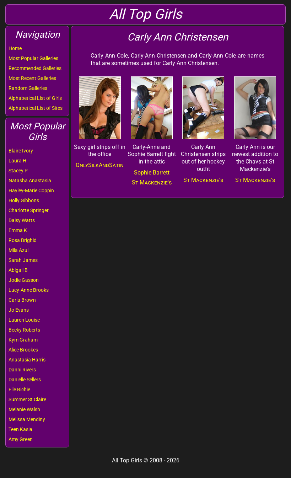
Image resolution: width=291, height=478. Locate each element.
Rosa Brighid (23, 240)
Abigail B (18, 270)
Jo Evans (19, 310)
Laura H (17, 160)
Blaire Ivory (21, 151)
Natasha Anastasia (30, 180)
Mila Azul (18, 250)
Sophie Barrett (151, 172)
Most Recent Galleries (32, 78)
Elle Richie (19, 389)
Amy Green (21, 439)
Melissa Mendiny (27, 419)
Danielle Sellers (25, 379)
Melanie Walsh (24, 409)
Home (15, 48)
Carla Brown (22, 300)
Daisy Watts (22, 220)
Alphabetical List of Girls (35, 98)
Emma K (18, 230)
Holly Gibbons (24, 200)
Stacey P (18, 170)
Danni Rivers (22, 369)
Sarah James (23, 260)
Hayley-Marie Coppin (31, 190)
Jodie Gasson (24, 280)
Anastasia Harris (27, 359)
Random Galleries (28, 88)
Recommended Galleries (35, 68)
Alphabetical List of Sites (36, 108)
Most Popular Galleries (33, 58)
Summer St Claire (27, 399)
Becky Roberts (24, 330)
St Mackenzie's (152, 182)
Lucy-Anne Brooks (29, 290)
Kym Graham (23, 340)
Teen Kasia (20, 429)
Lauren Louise (24, 320)
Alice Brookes (23, 350)
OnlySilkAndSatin (100, 165)
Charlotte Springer (29, 210)
